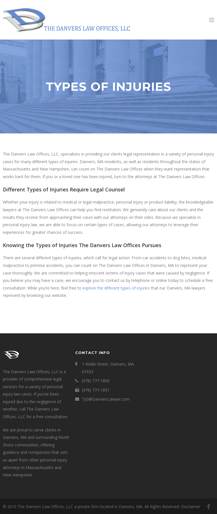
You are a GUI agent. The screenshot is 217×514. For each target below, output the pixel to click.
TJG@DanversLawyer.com (106, 399)
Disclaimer (190, 506)
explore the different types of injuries (116, 288)
